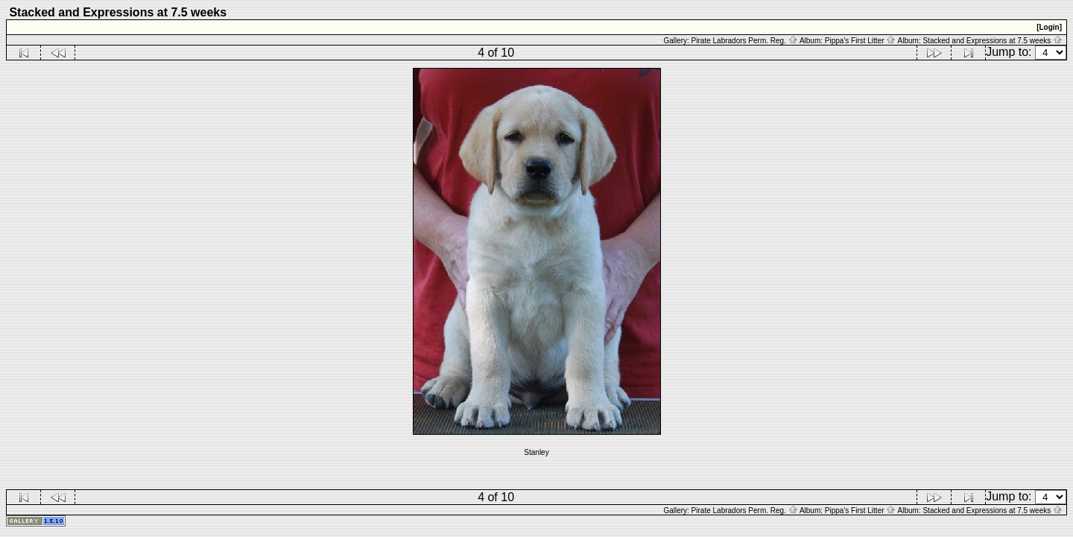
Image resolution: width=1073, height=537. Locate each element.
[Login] (1049, 27)
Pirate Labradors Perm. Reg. (744, 41)
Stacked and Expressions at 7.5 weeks (992, 41)
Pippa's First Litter (860, 41)
